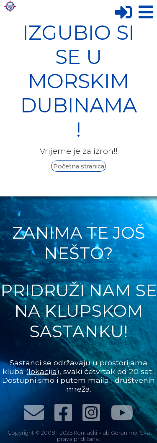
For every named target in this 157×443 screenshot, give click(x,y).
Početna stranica (78, 166)
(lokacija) (42, 371)
